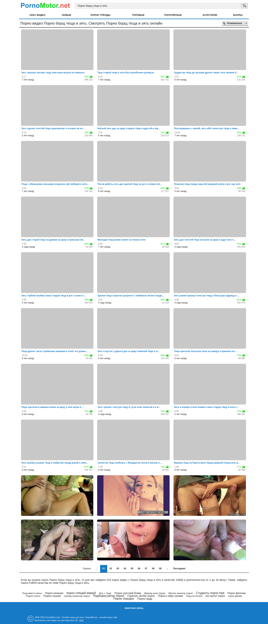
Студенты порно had (210, 593)
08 (153, 568)
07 (146, 568)
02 (110, 568)
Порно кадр (144, 598)
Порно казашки (54, 593)
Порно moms (33, 596)
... (167, 568)
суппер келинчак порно (77, 596)
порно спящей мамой (81, 593)
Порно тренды (100, 15)
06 (139, 568)
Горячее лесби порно (141, 595)
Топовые (138, 15)
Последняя (179, 568)
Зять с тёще (105, 593)
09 (160, 568)
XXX (81, 620)
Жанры (238, 15)
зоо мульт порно (215, 595)
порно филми (235, 596)
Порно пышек (52, 595)
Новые (66, 15)
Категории (210, 15)
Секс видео (37, 15)
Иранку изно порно (154, 593)
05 (132, 568)
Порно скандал (123, 598)
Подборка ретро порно (108, 595)
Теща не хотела (194, 596)
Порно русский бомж (127, 593)
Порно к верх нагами (170, 595)
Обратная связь (134, 608)
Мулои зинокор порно (181, 593)
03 (118, 568)
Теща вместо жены (32, 593)
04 (125, 568)
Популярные (173, 15)
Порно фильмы (236, 593)
